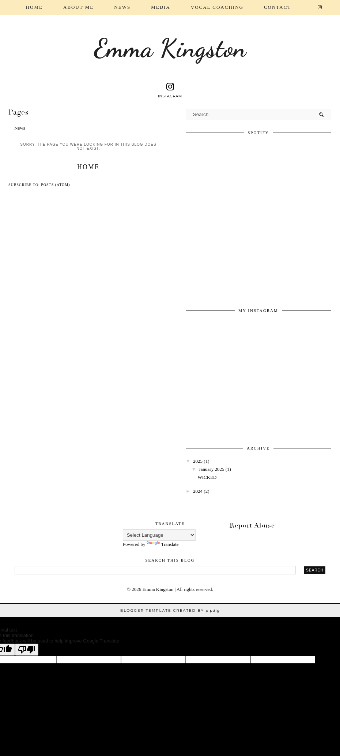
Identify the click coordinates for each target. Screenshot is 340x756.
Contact (277, 7)
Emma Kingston (170, 48)
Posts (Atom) (55, 185)
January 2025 (211, 469)
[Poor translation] (26, 650)
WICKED (206, 477)
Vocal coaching (217, 7)
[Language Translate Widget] (159, 535)
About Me (78, 7)
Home (34, 7)
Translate (163, 544)
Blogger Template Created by (170, 610)
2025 (198, 461)
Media (160, 7)
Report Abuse (252, 525)
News (122, 7)
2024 (198, 491)
